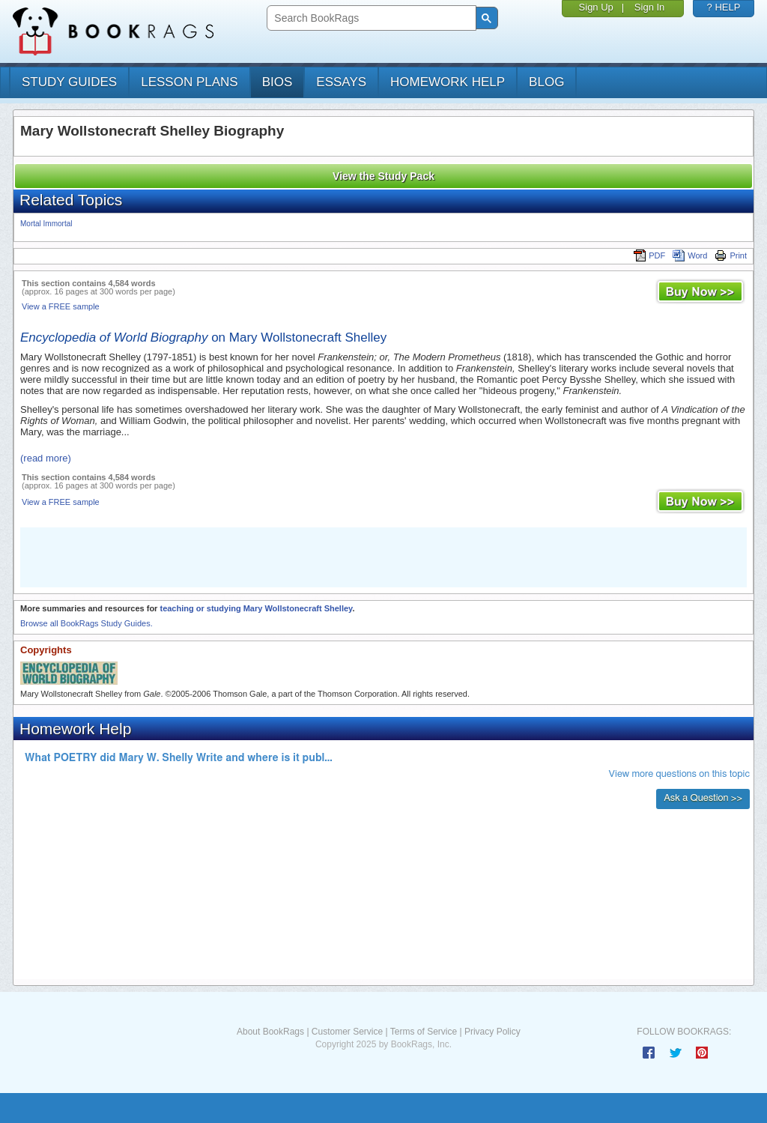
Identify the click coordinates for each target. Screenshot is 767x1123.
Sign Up (596, 7)
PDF (649, 255)
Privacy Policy (492, 1031)
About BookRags (270, 1031)
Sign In (649, 7)
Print (731, 255)
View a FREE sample (61, 306)
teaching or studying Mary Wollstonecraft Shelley (256, 608)
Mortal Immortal (46, 224)
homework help (447, 82)
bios (277, 82)
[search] (369, 18)
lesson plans (189, 82)
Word (690, 255)
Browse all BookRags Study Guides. (86, 623)
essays (341, 82)
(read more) (45, 458)
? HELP (724, 7)
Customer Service (347, 1031)
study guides (69, 82)
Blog (546, 82)
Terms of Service (423, 1031)
